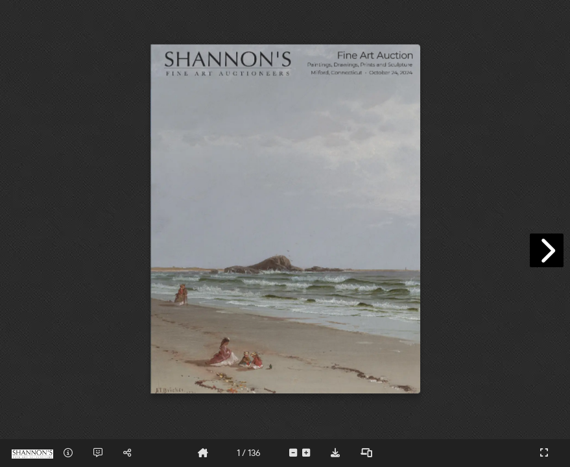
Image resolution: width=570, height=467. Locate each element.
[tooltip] (68, 453)
